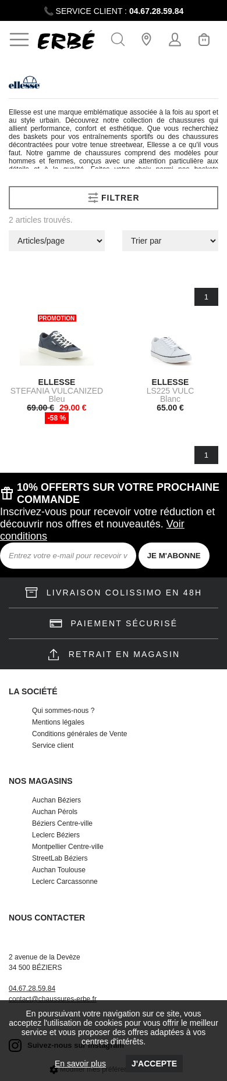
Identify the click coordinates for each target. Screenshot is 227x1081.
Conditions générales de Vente (79, 734)
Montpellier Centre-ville (68, 847)
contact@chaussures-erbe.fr (53, 999)
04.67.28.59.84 (156, 11)
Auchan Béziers (56, 800)
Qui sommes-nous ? (63, 711)
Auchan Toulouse (59, 870)
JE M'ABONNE (174, 555)
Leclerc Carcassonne (65, 881)
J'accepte (154, 1063)
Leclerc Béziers (56, 835)
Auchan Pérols (54, 812)
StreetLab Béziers (59, 858)
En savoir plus (80, 1063)
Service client (52, 745)
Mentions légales (58, 722)
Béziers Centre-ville (62, 823)
